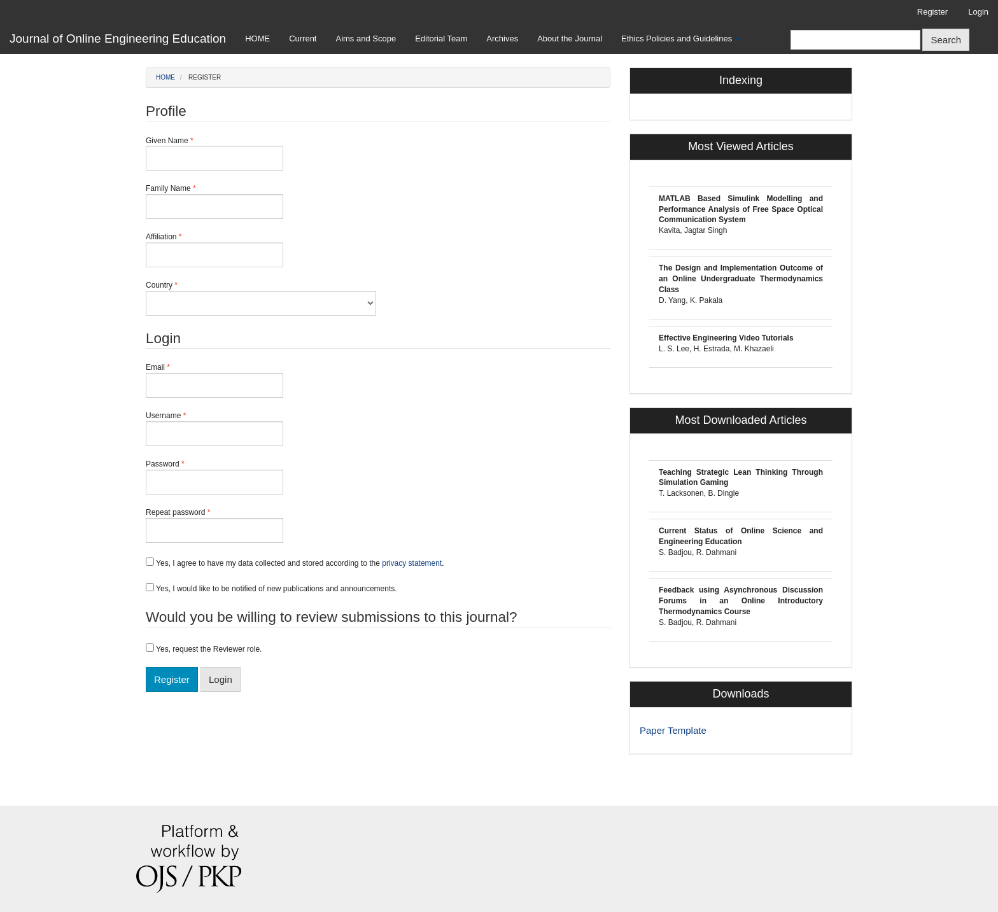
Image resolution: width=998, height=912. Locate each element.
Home (165, 77)
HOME (257, 38)
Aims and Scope (365, 38)
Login (978, 12)
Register (932, 12)
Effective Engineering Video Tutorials (726, 337)
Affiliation (214, 249)
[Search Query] (855, 40)
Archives (502, 38)
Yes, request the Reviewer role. (204, 648)
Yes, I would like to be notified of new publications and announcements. (271, 588)
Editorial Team (441, 38)
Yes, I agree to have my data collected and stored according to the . (295, 563)
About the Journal (569, 38)
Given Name (214, 153)
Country (261, 298)
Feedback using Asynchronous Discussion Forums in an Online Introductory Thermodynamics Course (741, 601)
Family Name (214, 201)
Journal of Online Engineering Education (118, 38)
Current (302, 38)
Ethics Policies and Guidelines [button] (681, 38)
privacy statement (412, 563)
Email (214, 380)
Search (946, 39)
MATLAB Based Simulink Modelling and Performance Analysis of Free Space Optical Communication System (741, 209)
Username (214, 428)
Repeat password (214, 525)
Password (214, 477)
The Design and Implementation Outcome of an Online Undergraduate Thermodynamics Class (741, 278)
